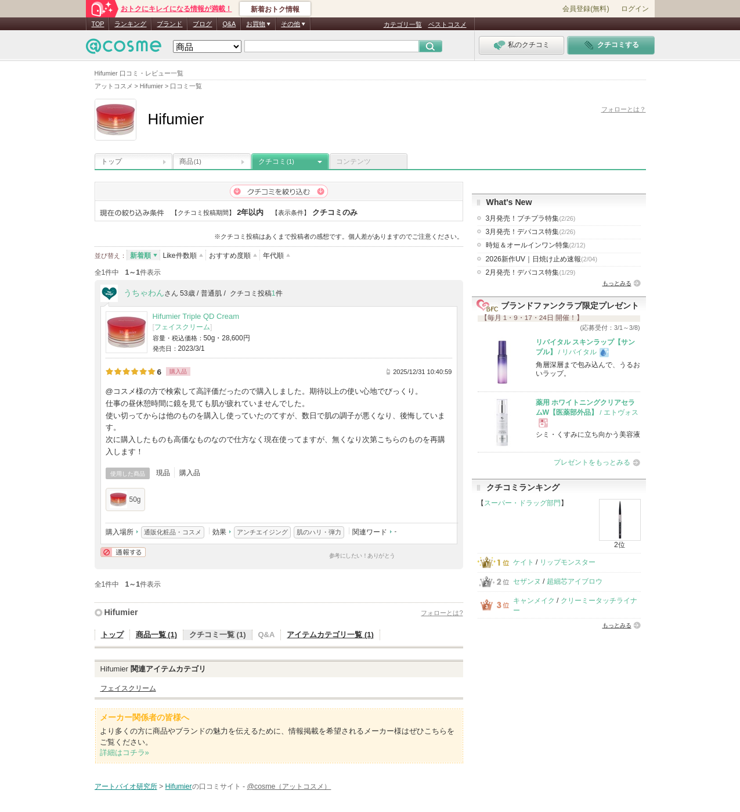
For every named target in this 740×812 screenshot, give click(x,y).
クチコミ (276, 161)
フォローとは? (442, 612)
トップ (111, 161)
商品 (190, 161)
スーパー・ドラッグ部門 (522, 503)
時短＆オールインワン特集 (536, 245)
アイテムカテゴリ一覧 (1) (330, 634)
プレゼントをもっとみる (592, 462)
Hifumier (121, 612)
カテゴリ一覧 (403, 24)
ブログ (202, 23)
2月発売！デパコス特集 (531, 272)
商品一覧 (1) (157, 634)
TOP (98, 23)
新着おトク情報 (275, 9)
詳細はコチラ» (124, 752)
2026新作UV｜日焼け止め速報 (542, 259)
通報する (123, 552)
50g (125, 499)
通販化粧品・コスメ (172, 532)
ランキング (130, 23)
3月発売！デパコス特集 (531, 232)
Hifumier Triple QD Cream (196, 316)
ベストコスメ (447, 24)
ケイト (523, 562)
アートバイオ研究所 (126, 786)
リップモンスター (567, 562)
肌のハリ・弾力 (319, 532)
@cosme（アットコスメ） (289, 786)
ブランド (169, 23)
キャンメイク (534, 601)
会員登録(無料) (585, 9)
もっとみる (616, 283)
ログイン (635, 9)
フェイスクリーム (182, 327)
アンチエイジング (262, 532)
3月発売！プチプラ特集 (531, 218)
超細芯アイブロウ (574, 581)
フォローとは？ (623, 109)
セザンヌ (527, 581)
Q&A (229, 23)
